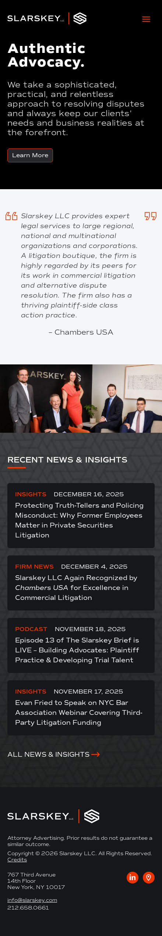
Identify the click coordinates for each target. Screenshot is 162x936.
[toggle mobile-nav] (146, 18)
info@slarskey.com (32, 900)
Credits (17, 860)
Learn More (30, 155)
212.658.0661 (28, 908)
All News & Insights (48, 754)
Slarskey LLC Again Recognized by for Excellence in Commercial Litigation (76, 588)
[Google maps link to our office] (149, 877)
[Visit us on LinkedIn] (132, 877)
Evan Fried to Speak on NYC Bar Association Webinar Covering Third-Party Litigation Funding (78, 713)
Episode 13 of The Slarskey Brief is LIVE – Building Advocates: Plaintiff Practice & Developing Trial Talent (77, 650)
